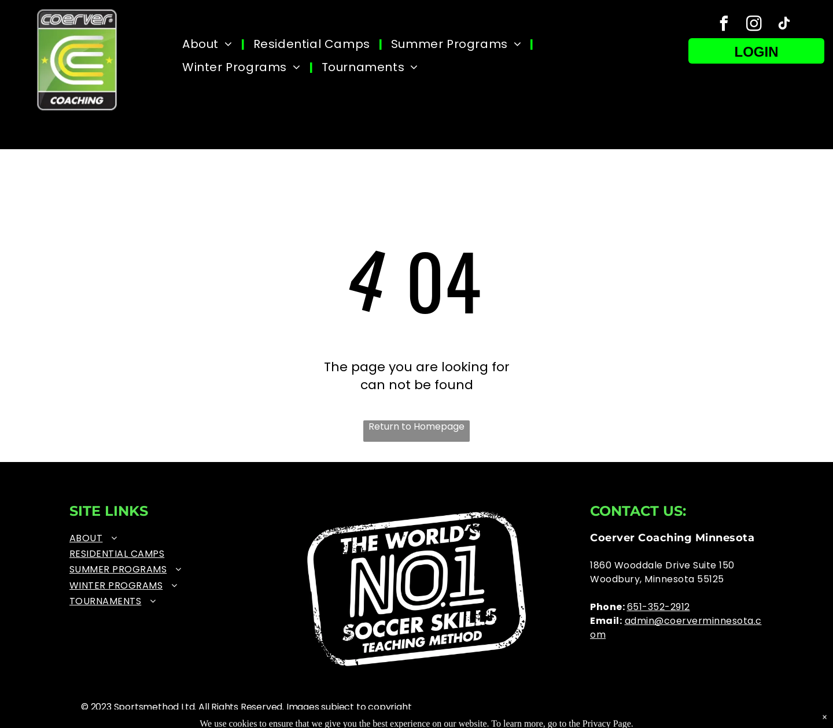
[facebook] (724, 25)
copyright (389, 707)
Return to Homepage (416, 426)
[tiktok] (784, 25)
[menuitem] (209, 44)
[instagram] (754, 25)
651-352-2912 (658, 607)
